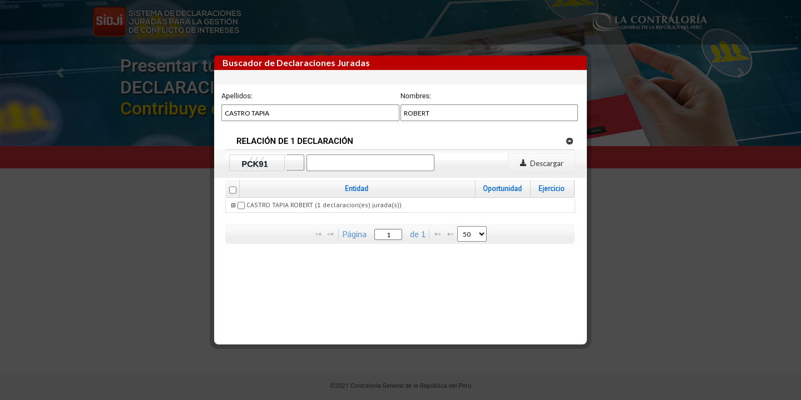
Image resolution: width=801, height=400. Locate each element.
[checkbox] (232, 190)
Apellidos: (237, 96)
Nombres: (416, 96)
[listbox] (472, 234)
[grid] (400, 206)
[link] (569, 141)
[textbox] (388, 234)
